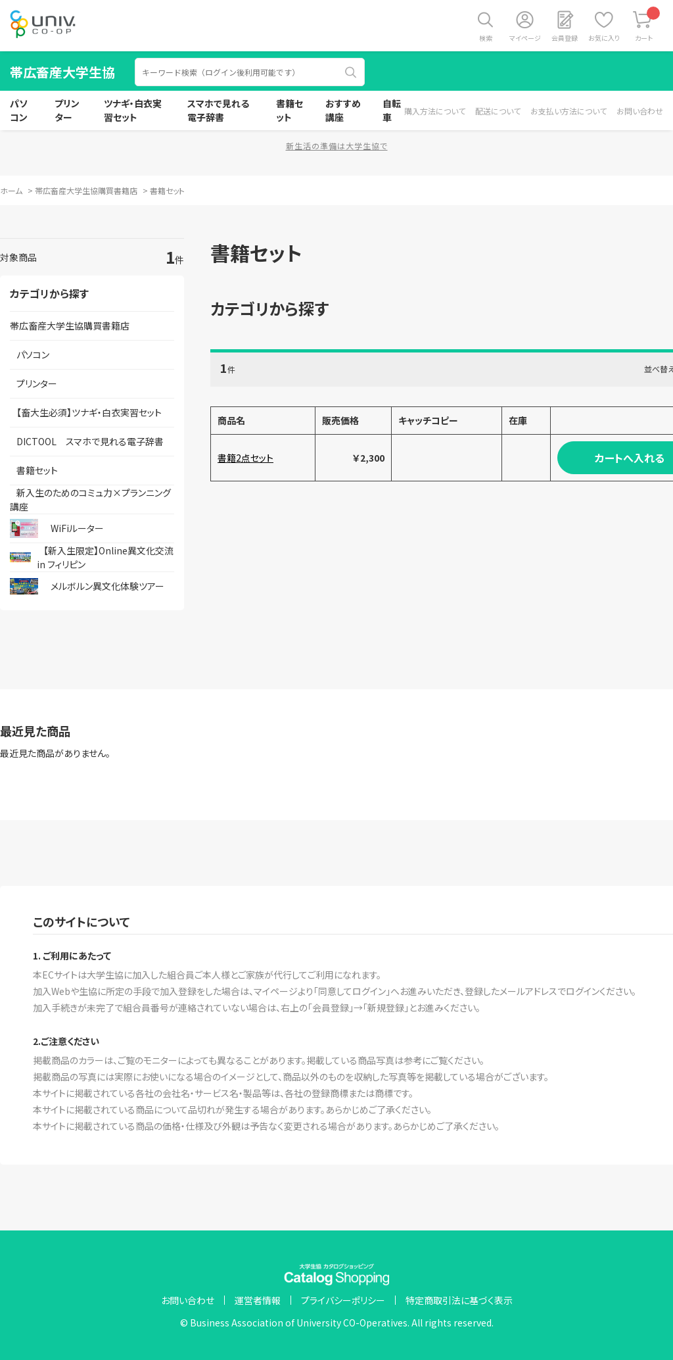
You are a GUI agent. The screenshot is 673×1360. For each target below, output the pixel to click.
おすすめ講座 (343, 110)
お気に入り (604, 38)
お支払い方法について (568, 110)
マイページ (525, 38)
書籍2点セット (245, 457)
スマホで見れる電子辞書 (218, 110)
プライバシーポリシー (343, 1300)
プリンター (67, 110)
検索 (485, 38)
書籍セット (289, 110)
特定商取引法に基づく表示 (459, 1300)
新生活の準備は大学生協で (337, 145)
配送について (498, 110)
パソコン (19, 110)
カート (648, 25)
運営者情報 (258, 1300)
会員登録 (564, 38)
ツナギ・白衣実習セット (133, 110)
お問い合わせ (639, 110)
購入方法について (434, 110)
